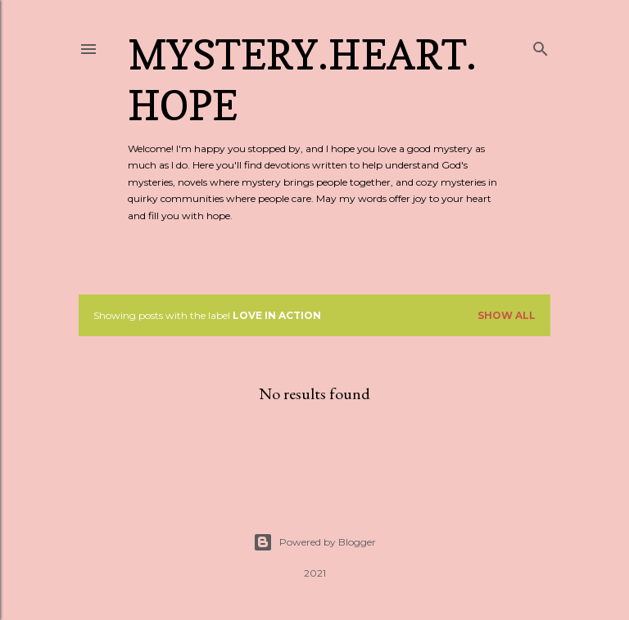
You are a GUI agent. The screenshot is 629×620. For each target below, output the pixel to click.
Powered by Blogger (314, 542)
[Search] (540, 45)
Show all (506, 315)
